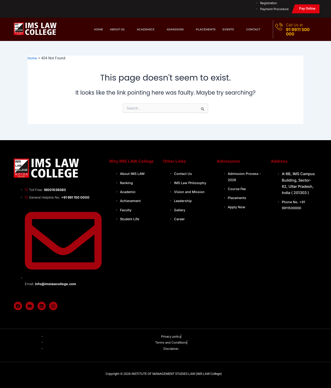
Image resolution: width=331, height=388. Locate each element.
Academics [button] (147, 29)
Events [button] (230, 29)
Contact (253, 29)
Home (98, 29)
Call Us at (294, 25)
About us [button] (119, 29)
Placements (206, 29)
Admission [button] (177, 29)
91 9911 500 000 (298, 31)
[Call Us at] (279, 26)
